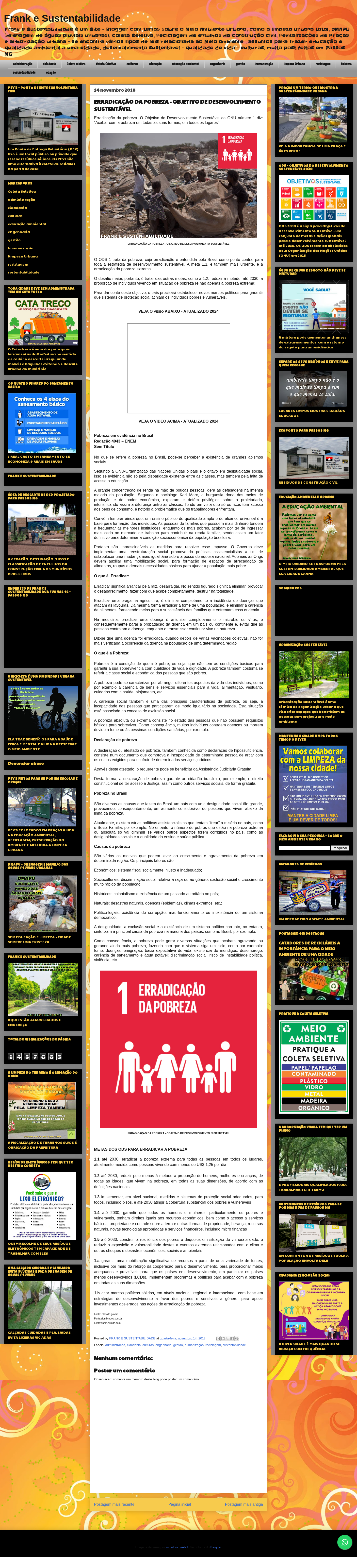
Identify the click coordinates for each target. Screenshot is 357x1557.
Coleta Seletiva (106, 64)
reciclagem (323, 64)
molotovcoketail (177, 1547)
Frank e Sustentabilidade (62, 18)
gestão (240, 64)
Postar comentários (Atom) (185, 1517)
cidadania (49, 64)
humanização (264, 64)
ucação (51, 72)
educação (155, 64)
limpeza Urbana (294, 64)
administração (22, 64)
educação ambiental (185, 64)
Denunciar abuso (26, 763)
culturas (132, 64)
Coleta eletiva (76, 64)
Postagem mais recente (114, 1504)
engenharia (217, 64)
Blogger (216, 1547)
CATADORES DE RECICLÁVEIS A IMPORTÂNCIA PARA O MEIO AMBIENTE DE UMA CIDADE (309, 948)
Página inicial (179, 1504)
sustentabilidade (24, 72)
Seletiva (346, 64)
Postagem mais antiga (244, 1504)
